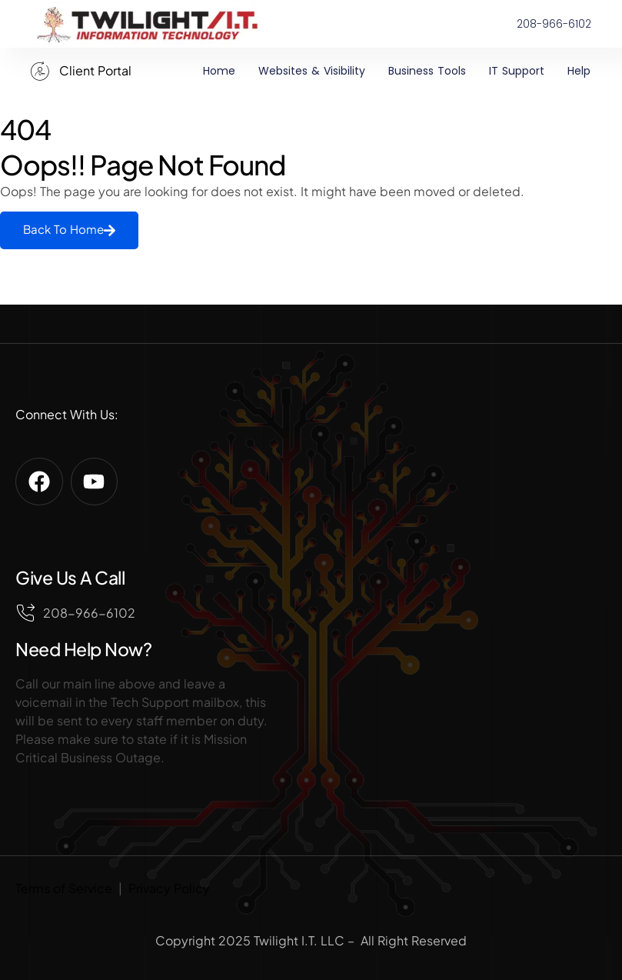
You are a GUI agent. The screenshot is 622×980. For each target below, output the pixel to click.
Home (219, 70)
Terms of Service (63, 888)
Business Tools (427, 70)
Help (578, 70)
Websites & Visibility (311, 70)
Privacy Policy (169, 888)
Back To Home (69, 230)
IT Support (516, 70)
